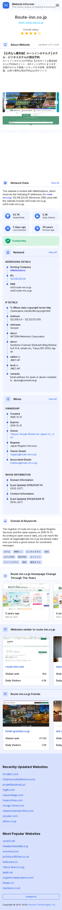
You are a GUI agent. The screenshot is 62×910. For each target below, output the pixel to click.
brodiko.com (10, 774)
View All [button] (55, 183)
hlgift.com (9, 789)
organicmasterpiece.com (18, 877)
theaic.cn (8, 882)
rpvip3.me (9, 841)
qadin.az (8, 872)
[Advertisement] (31, 82)
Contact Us (31, 896)
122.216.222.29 (18, 278)
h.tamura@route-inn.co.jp (23, 462)
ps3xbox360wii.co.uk (16, 856)
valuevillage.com (13, 795)
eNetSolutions (17, 270)
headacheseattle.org (15, 846)
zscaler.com (10, 816)
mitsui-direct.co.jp (13, 867)
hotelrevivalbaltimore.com (19, 779)
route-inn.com (14, 666)
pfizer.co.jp (9, 821)
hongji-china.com (13, 805)
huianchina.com (12, 800)
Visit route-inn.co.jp (31, 22)
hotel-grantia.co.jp (17, 731)
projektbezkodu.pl (14, 784)
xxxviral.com (11, 851)
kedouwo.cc (10, 861)
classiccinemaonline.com (18, 810)
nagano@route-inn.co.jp (23, 454)
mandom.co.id (11, 888)
